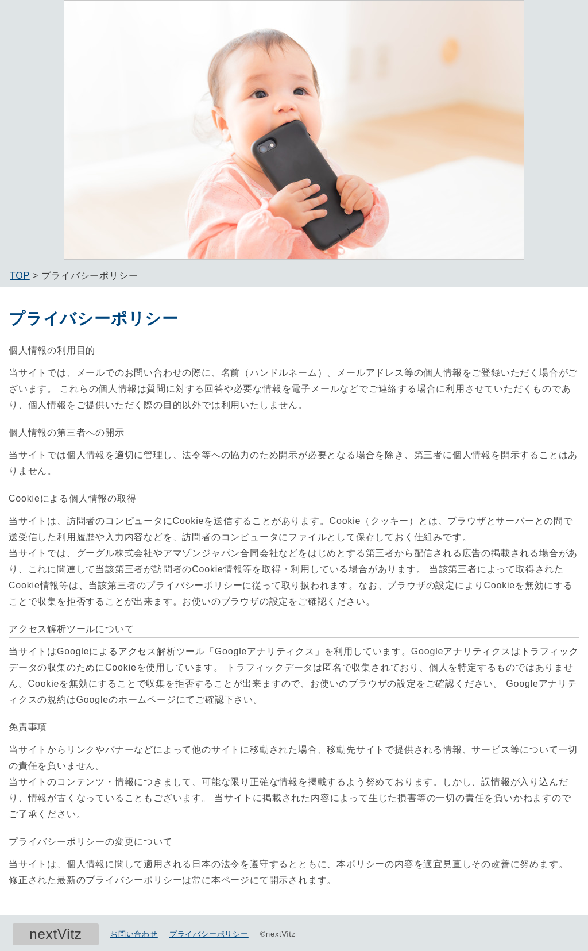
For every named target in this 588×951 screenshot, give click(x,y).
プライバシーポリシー (209, 934)
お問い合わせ (134, 934)
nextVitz (55, 934)
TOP (20, 275)
